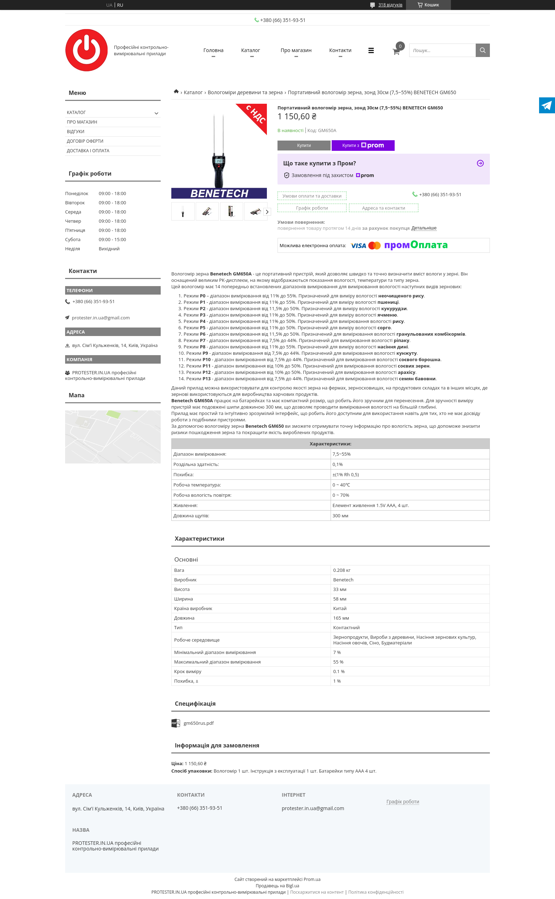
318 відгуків (390, 5)
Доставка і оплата (88, 151)
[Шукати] (483, 50)
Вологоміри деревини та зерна (245, 92)
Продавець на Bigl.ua (277, 886)
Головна (214, 50)
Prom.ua (312, 879)
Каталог (250, 50)
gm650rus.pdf (199, 723)
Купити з (363, 145)
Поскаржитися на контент (317, 892)
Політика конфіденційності (376, 892)
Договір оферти (85, 141)
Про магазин (296, 50)
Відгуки (75, 132)
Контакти (340, 50)
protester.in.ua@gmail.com (101, 317)
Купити (304, 145)
